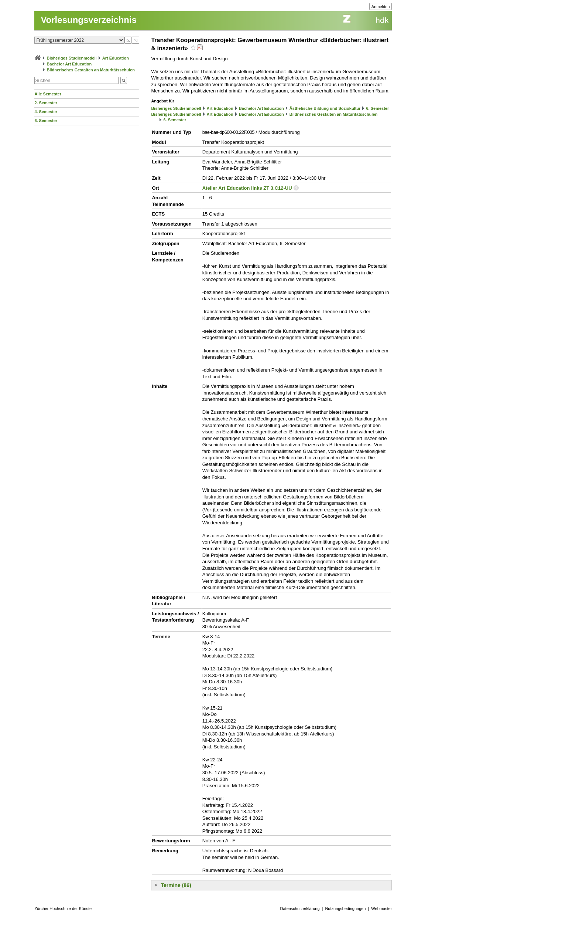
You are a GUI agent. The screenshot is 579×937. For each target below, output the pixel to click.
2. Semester (45, 103)
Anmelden (380, 6)
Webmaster (381, 908)
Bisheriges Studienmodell (72, 58)
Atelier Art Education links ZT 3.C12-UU (247, 188)
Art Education (115, 58)
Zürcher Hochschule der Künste (63, 908)
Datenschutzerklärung (300, 908)
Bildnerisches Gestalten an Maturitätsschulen (90, 70)
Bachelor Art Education (69, 64)
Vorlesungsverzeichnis (89, 20)
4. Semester (45, 111)
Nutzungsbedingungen (345, 908)
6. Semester (45, 120)
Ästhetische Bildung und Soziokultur (325, 108)
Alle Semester (47, 94)
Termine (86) (176, 885)
